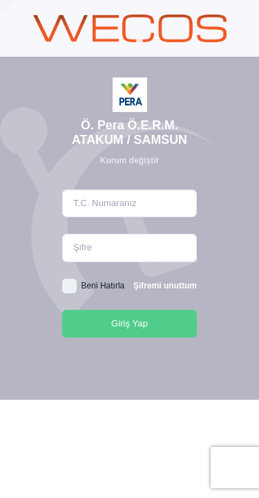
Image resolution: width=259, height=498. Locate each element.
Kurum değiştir (129, 160)
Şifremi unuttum (165, 285)
